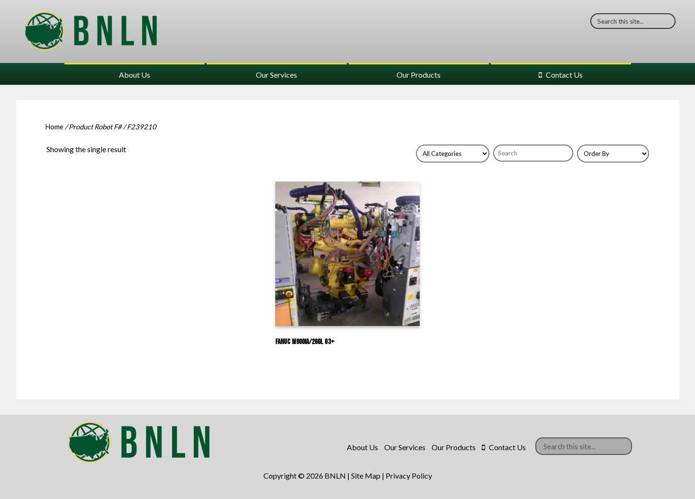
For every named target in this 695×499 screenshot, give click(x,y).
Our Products (419, 74)
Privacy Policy (409, 475)
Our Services (276, 74)
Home (54, 126)
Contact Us (564, 74)
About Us (134, 74)
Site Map (365, 475)
